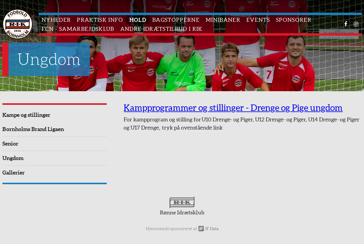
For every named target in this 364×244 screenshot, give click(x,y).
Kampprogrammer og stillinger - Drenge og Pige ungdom (233, 108)
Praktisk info (100, 20)
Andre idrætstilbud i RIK (161, 29)
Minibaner (223, 20)
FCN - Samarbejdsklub (78, 29)
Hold (137, 20)
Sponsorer (294, 20)
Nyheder (56, 20)
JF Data (208, 228)
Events (258, 20)
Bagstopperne (176, 20)
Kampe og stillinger (26, 115)
